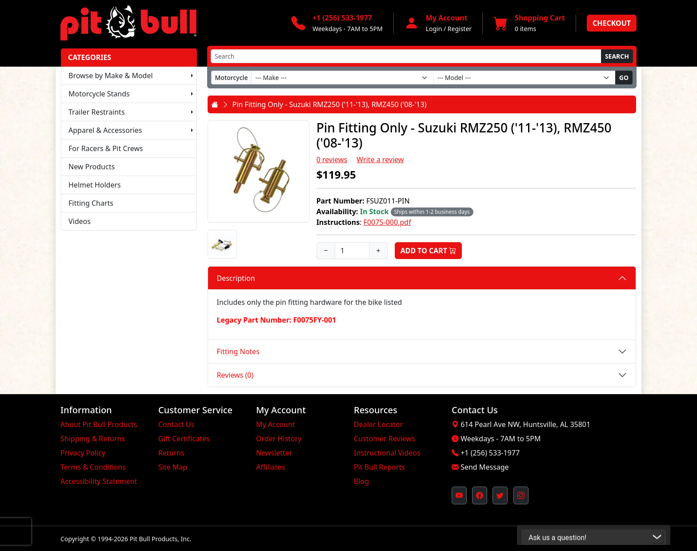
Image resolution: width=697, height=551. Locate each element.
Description (236, 278)
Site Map (172, 467)
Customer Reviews (384, 438)
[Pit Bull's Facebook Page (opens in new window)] (479, 495)
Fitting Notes (238, 351)
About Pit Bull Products (98, 424)
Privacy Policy (82, 453)
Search (617, 56)
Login (434, 28)
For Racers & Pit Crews (105, 148)
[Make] (342, 77)
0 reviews (332, 159)
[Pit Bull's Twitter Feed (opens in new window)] (500, 495)
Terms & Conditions (93, 467)
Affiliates (270, 467)
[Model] (524, 77)
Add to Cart (429, 250)
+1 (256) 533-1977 (490, 453)
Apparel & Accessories (105, 130)
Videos (79, 221)
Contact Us (176, 424)
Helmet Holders (94, 185)
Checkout (612, 23)
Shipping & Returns (92, 438)
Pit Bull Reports (379, 467)
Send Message (485, 467)
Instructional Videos (387, 453)
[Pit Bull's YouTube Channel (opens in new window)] (459, 495)
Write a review (380, 159)
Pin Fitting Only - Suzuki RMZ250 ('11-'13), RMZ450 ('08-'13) (329, 104)
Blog (361, 481)
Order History (278, 438)
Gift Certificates (184, 438)
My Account (275, 424)
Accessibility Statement (98, 481)
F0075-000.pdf (387, 222)
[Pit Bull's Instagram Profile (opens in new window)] (521, 495)
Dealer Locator (378, 424)
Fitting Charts (90, 203)
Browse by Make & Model (110, 75)
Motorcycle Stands (99, 94)
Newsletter (274, 453)
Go (624, 77)
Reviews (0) (235, 375)
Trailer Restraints (96, 112)
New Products (91, 167)
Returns (171, 453)
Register (460, 28)
